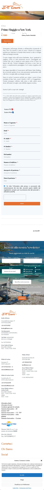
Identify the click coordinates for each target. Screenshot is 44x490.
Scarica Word (8, 112)
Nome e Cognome (10, 123)
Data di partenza (9, 178)
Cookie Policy (16, 488)
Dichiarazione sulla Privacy (25, 488)
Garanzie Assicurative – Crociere (11, 418)
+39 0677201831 (5, 325)
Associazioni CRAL (38, 273)
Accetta (22, 475)
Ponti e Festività (30, 35)
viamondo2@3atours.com (7, 385)
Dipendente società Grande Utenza (28, 273)
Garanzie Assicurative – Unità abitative (10, 415)
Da (2, 33)
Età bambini (7, 154)
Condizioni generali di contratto (10, 407)
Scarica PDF (7, 109)
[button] (41, 460)
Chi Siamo (6, 449)
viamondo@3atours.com (7, 369)
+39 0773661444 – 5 (7, 367)
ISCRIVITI (22, 298)
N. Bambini (7, 147)
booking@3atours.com (6, 328)
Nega (22, 480)
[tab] (7, 41)
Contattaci (6, 444)
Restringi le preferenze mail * (32, 266)
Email (6, 131)
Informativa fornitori (6, 405)
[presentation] (15, 197)
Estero (24, 35)
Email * (11, 268)
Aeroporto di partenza (11, 170)
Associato (37, 268)
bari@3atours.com (26, 365)
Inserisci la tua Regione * (32, 258)
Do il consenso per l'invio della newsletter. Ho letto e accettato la (22, 287)
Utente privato (28, 269)
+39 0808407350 (27, 362)
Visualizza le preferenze (22, 484)
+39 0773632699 (6, 383)
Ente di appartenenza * (22, 279)
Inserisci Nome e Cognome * (11, 258)
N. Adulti (7, 139)
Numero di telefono (10, 162)
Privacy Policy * (22, 289)
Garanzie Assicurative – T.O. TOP (11, 413)
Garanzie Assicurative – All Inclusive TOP (9, 410)
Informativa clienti (6, 403)
